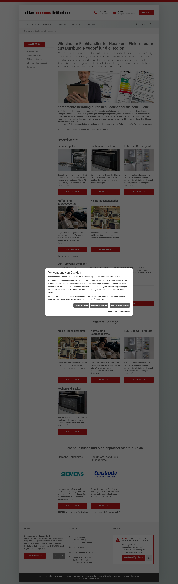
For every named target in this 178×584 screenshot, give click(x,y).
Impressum (112, 311)
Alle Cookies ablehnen (99, 305)
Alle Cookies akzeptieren (120, 305)
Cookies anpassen (81, 305)
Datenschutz (125, 311)
